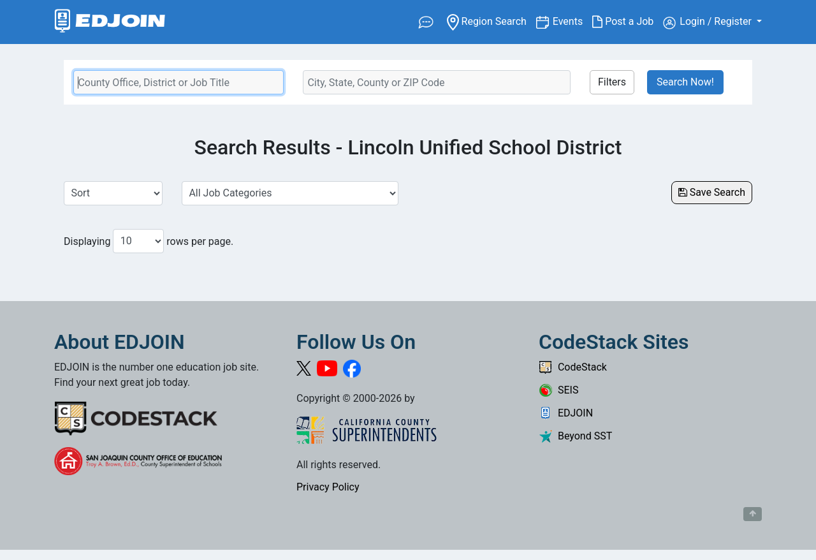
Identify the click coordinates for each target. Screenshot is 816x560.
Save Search (711, 192)
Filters (612, 82)
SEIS (558, 390)
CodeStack (573, 367)
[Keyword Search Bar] (178, 82)
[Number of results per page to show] (138, 241)
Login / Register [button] (708, 22)
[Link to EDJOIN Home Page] (110, 22)
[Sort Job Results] (113, 193)
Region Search (491, 20)
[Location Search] (437, 82)
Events (572, 20)
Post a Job (627, 21)
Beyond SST (575, 436)
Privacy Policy (328, 487)
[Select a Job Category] (290, 193)
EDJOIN (566, 413)
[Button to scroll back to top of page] (752, 514)
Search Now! (685, 82)
